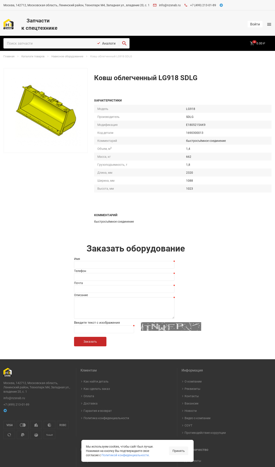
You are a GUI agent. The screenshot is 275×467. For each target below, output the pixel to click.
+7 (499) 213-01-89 (203, 5)
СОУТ (188, 374)
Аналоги (108, 43)
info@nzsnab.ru (170, 5)
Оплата (89, 344)
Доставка (91, 352)
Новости (191, 359)
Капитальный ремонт (99, 438)
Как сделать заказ (97, 337)
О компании (193, 330)
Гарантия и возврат (98, 359)
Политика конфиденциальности (106, 366)
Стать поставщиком (199, 416)
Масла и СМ (92, 424)
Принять (178, 451)
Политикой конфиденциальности (125, 455)
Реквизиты (192, 337)
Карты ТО (90, 409)
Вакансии (191, 352)
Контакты (192, 344)
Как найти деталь (96, 330)
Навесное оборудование (101, 431)
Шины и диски (94, 416)
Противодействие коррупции (205, 381)
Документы (193, 409)
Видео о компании (197, 366)
